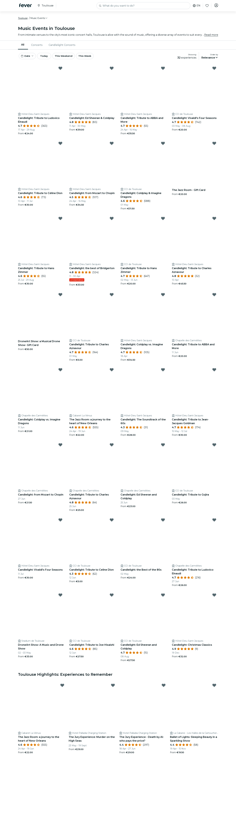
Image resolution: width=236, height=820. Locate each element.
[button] (39, 19)
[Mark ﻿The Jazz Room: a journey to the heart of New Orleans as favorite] (112, 372)
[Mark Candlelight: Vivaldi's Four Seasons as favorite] (60, 522)
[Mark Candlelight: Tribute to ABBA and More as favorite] (163, 71)
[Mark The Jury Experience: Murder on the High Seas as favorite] (113, 688)
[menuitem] (23, 46)
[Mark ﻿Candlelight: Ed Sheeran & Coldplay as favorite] (112, 71)
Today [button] (47, 57)
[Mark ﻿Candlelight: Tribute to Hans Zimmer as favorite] (163, 221)
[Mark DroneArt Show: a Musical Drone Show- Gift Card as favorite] (60, 297)
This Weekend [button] (69, 57)
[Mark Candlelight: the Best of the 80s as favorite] (163, 522)
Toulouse (23, 19)
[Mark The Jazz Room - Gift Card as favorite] (214, 146)
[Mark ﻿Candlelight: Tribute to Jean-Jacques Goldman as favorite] (214, 372)
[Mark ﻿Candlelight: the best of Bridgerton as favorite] (112, 221)
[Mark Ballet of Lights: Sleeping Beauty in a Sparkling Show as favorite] (214, 688)
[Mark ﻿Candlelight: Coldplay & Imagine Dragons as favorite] (163, 146)
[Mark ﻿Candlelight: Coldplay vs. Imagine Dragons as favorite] (163, 297)
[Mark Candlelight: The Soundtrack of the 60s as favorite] (163, 372)
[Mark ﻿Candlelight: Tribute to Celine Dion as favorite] (112, 522)
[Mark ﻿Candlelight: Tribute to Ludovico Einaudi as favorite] (60, 71)
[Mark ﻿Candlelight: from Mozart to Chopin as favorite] (112, 146)
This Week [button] (92, 57)
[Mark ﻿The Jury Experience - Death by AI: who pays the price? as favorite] (164, 688)
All (22, 45)
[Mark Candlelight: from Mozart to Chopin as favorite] (60, 447)
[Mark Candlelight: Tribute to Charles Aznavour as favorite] (214, 221)
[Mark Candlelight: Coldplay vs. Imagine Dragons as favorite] (60, 372)
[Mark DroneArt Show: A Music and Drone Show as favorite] (60, 597)
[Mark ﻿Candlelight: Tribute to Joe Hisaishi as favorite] (112, 597)
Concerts (36, 46)
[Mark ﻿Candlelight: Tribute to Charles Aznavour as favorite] (112, 297)
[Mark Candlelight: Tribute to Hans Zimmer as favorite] (60, 221)
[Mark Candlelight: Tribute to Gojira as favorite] (214, 447)
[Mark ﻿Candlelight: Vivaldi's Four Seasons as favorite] (214, 71)
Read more (211, 35)
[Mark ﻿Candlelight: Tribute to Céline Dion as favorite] (60, 146)
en (196, 5)
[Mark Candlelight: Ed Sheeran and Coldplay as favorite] (163, 447)
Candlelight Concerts (62, 46)
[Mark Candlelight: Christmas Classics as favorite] (214, 597)
